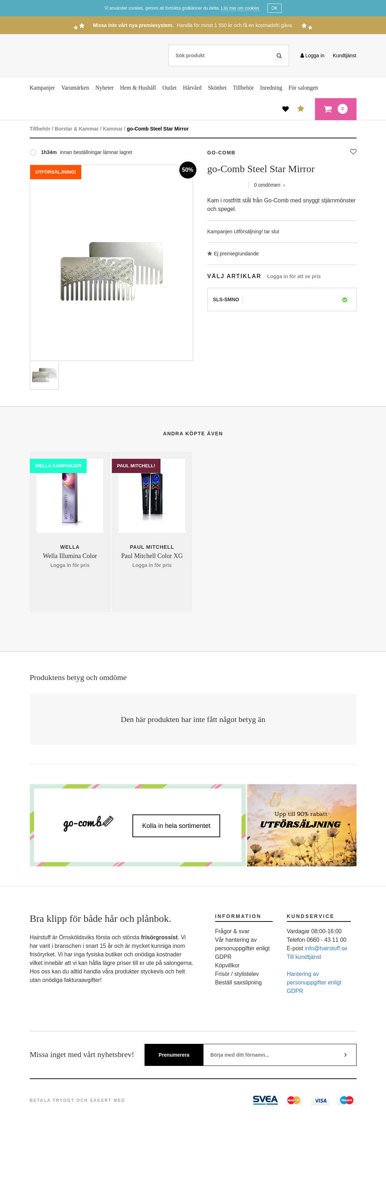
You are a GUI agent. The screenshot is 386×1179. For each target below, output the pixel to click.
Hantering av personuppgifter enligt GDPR (314, 982)
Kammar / (114, 129)
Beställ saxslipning (238, 982)
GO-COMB (221, 152)
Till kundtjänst (304, 957)
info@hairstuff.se (326, 948)
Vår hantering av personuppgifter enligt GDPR (242, 948)
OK (274, 8)
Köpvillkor (227, 965)
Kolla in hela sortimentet (176, 825)
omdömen (269, 185)
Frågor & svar (232, 931)
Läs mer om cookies (240, 8)
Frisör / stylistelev (237, 974)
